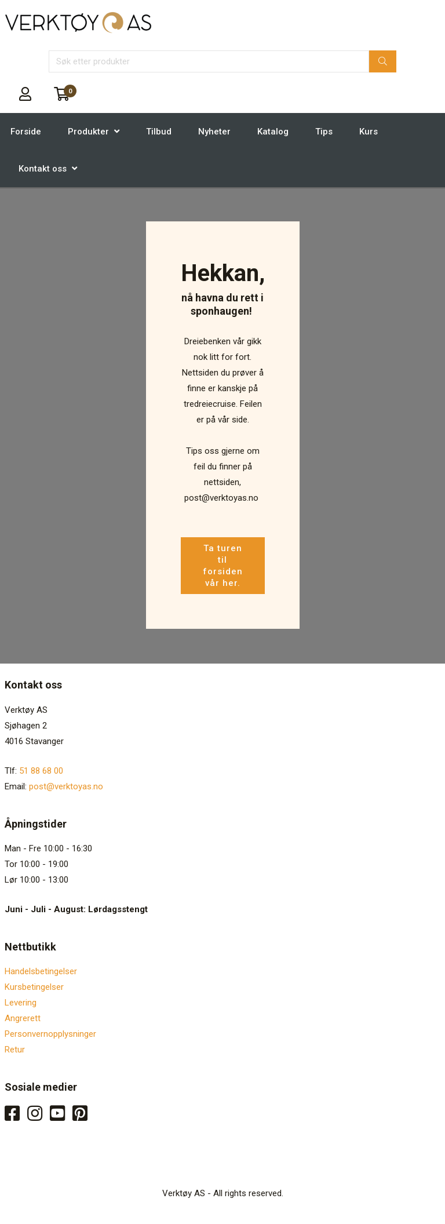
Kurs (368, 131)
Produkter (88, 131)
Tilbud (159, 131)
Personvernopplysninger (50, 1034)
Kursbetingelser (34, 987)
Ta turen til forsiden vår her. (223, 565)
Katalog (273, 131)
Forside (25, 131)
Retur (15, 1049)
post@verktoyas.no (66, 786)
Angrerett (23, 1018)
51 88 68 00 (41, 771)
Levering (21, 1002)
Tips (324, 131)
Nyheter (214, 131)
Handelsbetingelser (41, 971)
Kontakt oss (43, 168)
